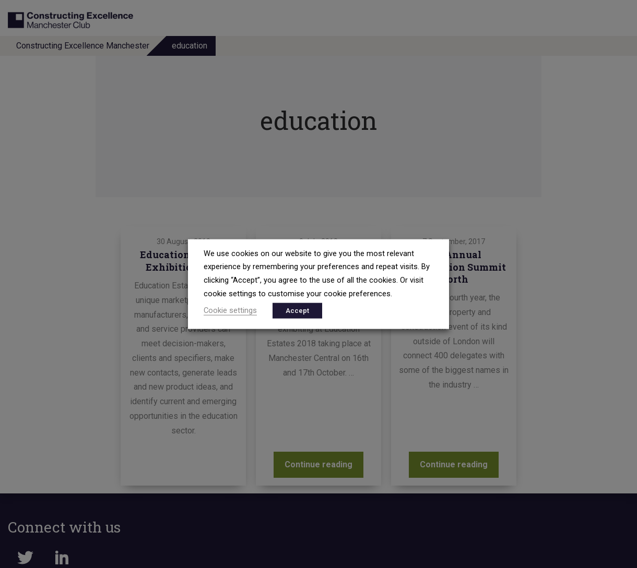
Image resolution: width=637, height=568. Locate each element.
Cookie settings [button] (230, 310)
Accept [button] (297, 311)
